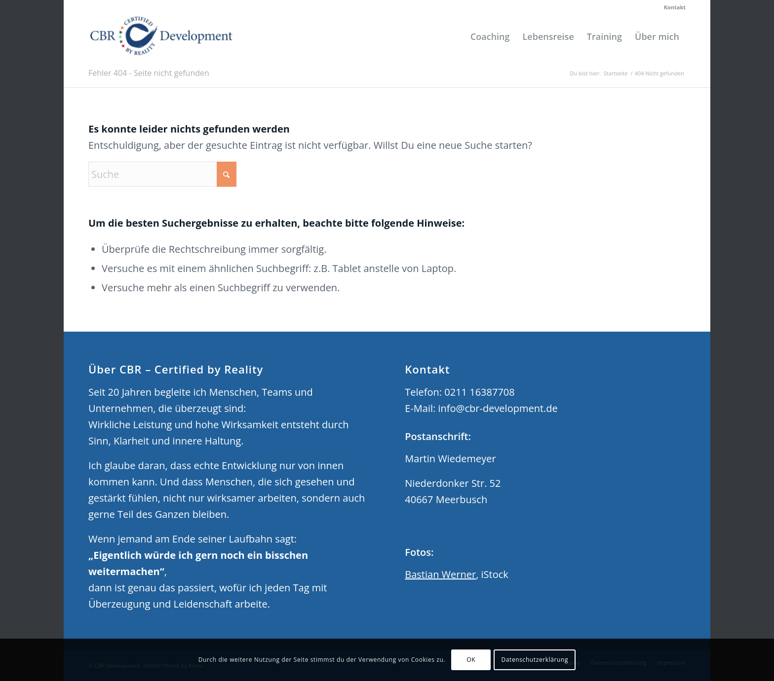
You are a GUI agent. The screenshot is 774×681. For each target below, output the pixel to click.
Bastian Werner (440, 574)
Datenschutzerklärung (534, 659)
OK (470, 659)
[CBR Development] (161, 36)
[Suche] (162, 174)
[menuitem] (672, 7)
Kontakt (675, 7)
